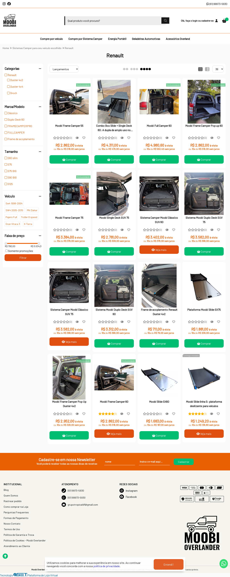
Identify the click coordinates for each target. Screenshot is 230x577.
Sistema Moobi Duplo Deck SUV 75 (204, 219)
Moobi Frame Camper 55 (69, 125)
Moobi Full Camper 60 (159, 125)
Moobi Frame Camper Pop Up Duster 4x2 (69, 403)
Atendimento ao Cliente (17, 546)
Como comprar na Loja (16, 506)
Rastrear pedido (13, 501)
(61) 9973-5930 (73, 490)
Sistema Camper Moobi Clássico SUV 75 (69, 311)
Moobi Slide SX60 (159, 401)
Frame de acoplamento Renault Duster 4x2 (159, 311)
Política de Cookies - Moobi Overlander (25, 540)
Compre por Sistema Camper (85, 38)
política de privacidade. (106, 566)
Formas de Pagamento (16, 517)
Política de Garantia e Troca (19, 534)
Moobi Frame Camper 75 (69, 217)
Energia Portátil (117, 38)
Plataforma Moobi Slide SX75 (204, 309)
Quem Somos (11, 495)
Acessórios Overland (178, 38)
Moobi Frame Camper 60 (114, 401)
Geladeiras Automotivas (146, 38)
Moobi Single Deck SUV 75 (114, 217)
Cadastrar (183, 461)
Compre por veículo (51, 38)
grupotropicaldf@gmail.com (80, 504)
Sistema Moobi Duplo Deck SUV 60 (114, 311)
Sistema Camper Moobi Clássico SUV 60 (159, 219)
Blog (6, 489)
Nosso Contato (12, 523)
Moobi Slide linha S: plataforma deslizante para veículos (204, 403)
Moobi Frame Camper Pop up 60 (204, 125)
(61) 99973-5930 (216, 3)
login (195, 20)
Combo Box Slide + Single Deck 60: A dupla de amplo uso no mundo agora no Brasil (114, 128)
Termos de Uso (12, 529)
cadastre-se (207, 20)
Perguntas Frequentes (16, 512)
